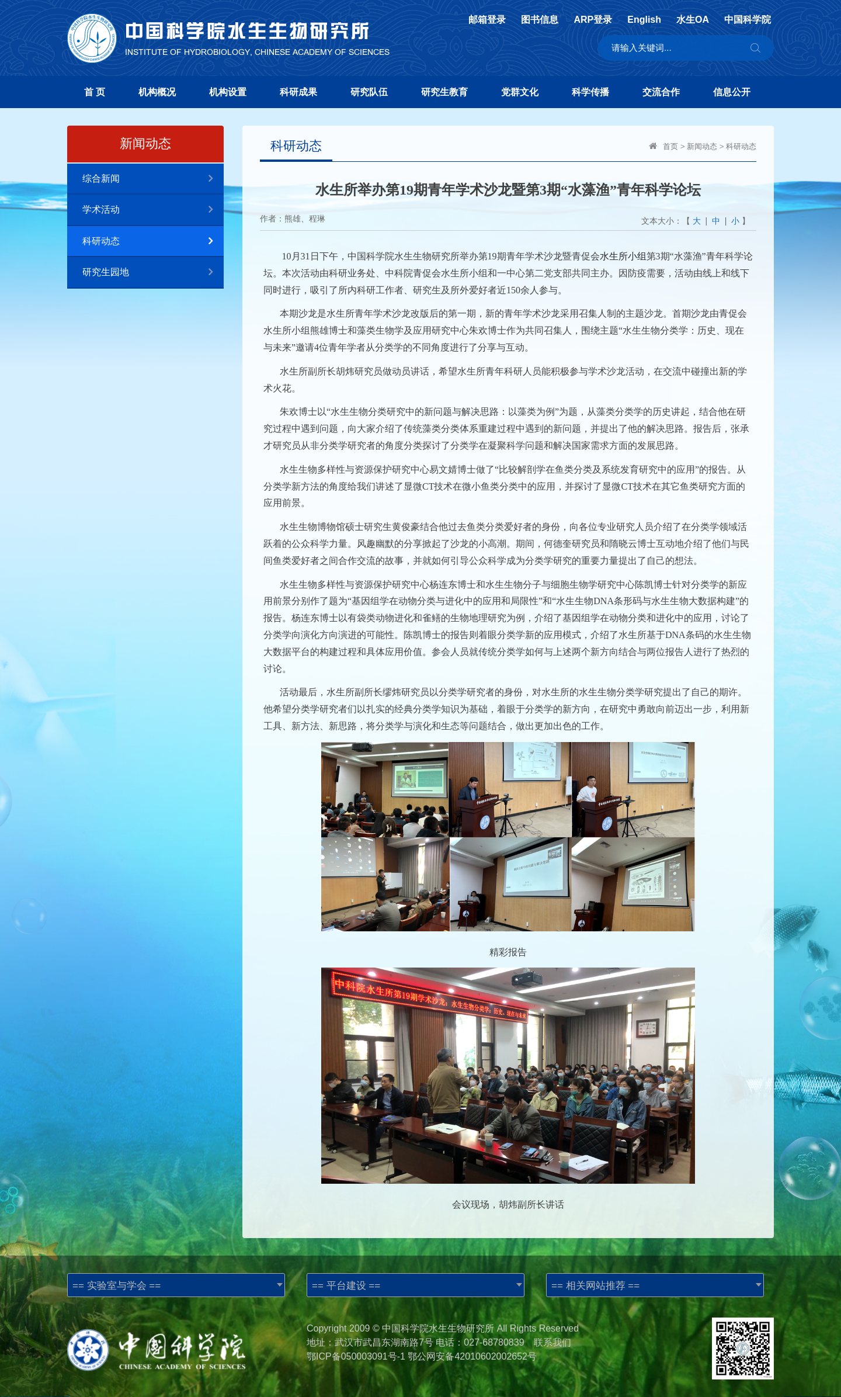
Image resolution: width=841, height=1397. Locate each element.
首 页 (94, 92)
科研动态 (153, 241)
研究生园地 (153, 272)
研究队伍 (369, 92)
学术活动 (153, 210)
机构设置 (227, 92)
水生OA (692, 20)
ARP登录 (593, 20)
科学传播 (590, 92)
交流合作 (661, 92)
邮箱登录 (487, 20)
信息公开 (731, 92)
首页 (670, 146)
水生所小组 (623, 256)
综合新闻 (153, 179)
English (644, 20)
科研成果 (298, 92)
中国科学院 (747, 20)
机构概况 (157, 92)
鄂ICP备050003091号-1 (356, 1356)
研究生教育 (444, 92)
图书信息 (539, 20)
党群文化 (519, 92)
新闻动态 (702, 146)
